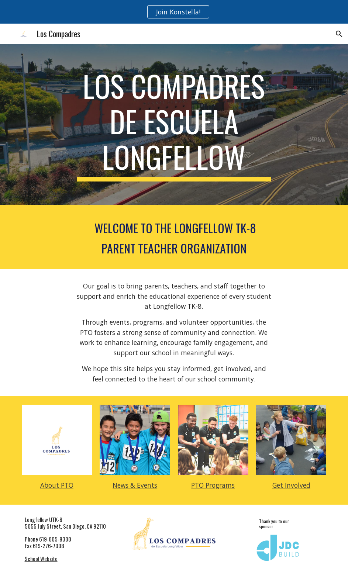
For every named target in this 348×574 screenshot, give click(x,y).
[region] (174, 12)
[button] (339, 34)
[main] (174, 124)
